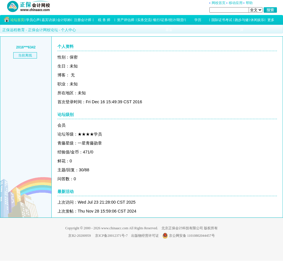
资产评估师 (125, 20)
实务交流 (144, 20)
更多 (270, 20)
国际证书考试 (221, 20)
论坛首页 (17, 20)
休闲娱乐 (257, 20)
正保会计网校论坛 (43, 30)
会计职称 (64, 20)
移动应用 (236, 3)
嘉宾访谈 (48, 20)
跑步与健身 (242, 21)
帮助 (249, 3)
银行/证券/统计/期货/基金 (169, 21)
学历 (197, 20)
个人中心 (68, 30)
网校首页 (219, 3)
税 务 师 (104, 20)
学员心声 (33, 20)
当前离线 (25, 55)
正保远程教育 (13, 30)
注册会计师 (82, 20)
